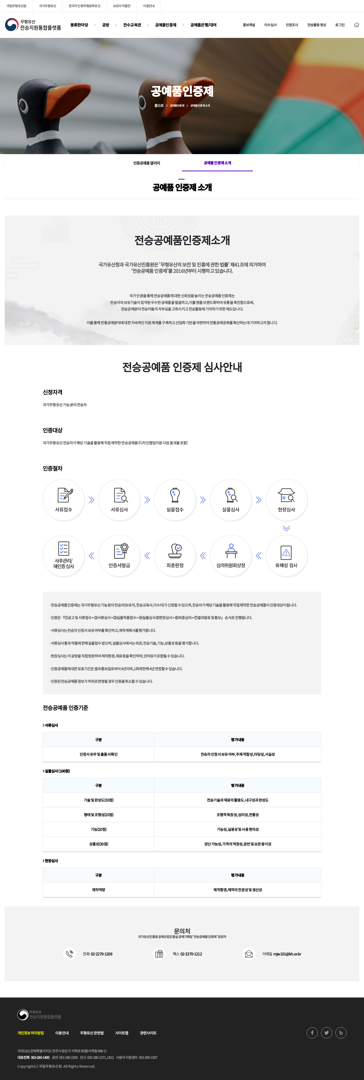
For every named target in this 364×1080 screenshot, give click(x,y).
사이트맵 (121, 1033)
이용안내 (148, 5)
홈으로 (158, 105)
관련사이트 (148, 1033)
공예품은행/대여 (203, 25)
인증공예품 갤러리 (146, 163)
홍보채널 (249, 24)
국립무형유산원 (16, 5)
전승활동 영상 (316, 24)
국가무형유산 (47, 5)
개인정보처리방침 (30, 1033)
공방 (105, 25)
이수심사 (270, 24)
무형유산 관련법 (92, 1033)
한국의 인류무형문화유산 (84, 5)
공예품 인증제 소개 (217, 162)
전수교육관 (132, 25)
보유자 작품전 (121, 5)
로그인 (339, 24)
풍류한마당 (79, 25)
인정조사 (292, 24)
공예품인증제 (165, 25)
